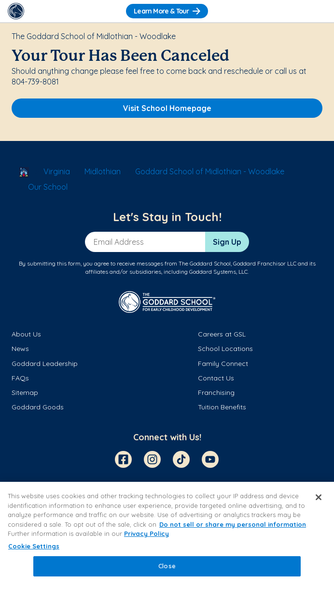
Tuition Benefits (222, 407)
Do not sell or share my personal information (232, 524)
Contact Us (216, 378)
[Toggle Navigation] (318, 11)
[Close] (318, 497)
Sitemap (25, 392)
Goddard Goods (38, 407)
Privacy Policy (146, 533)
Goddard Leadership (45, 363)
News (20, 348)
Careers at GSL (222, 334)
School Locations (225, 348)
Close (167, 566)
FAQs (20, 378)
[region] (167, 535)
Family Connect (223, 363)
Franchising (216, 392)
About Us (26, 334)
